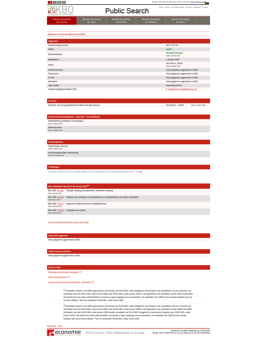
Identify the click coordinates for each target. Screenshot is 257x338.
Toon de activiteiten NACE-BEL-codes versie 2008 (68, 222)
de (59, 2)
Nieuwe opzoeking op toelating (151, 20)
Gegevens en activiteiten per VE (182, 89)
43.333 (60, 197)
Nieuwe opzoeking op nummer (62, 20)
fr (54, 2)
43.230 (60, 210)
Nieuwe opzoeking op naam (91, 20)
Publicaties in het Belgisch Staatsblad (63, 272)
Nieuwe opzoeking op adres (180, 20)
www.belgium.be (197, 2)
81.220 (60, 190)
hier (140, 172)
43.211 (60, 204)
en (64, 2)
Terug (60, 326)
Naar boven (51, 326)
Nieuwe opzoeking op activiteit (121, 20)
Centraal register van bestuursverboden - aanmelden (69, 282)
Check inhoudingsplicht (57, 277)
